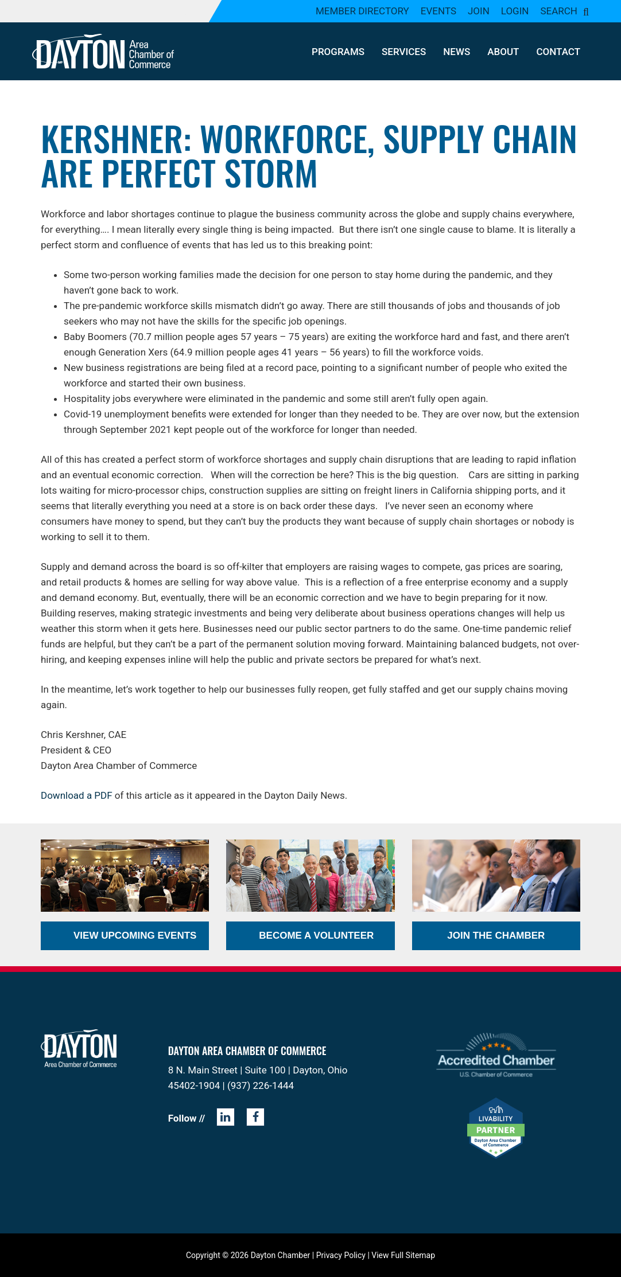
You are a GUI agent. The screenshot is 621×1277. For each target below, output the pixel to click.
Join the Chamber (496, 935)
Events (438, 11)
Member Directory (362, 11)
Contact (558, 51)
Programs (338, 51)
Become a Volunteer (316, 935)
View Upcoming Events (134, 935)
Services (404, 51)
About (503, 51)
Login (515, 11)
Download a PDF (76, 795)
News (456, 51)
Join (479, 11)
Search (558, 11)
